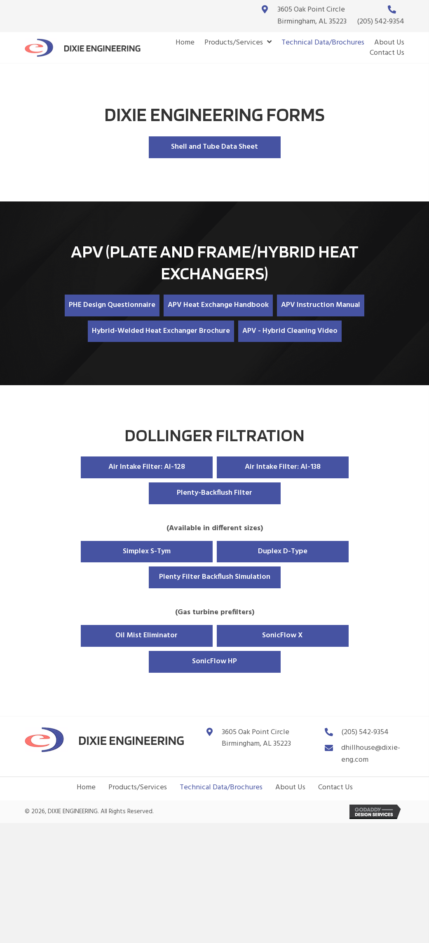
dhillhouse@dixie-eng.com (370, 754)
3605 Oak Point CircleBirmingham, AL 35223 (312, 16)
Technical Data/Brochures (221, 787)
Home (86, 787)
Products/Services (137, 787)
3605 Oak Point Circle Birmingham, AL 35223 (256, 738)
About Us (290, 787)
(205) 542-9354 (380, 22)
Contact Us (335, 787)
